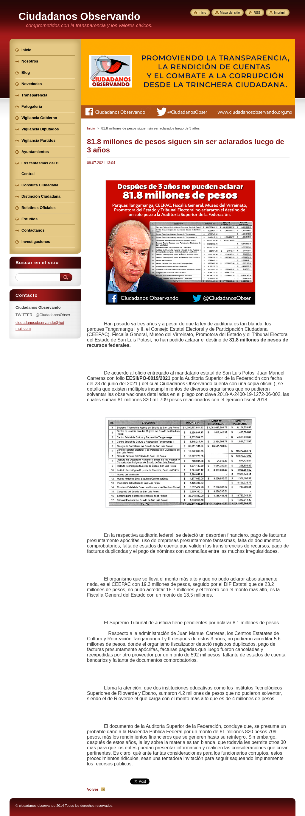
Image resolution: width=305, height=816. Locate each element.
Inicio (91, 128)
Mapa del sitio (230, 12)
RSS (256, 12)
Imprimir (280, 12)
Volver (92, 789)
